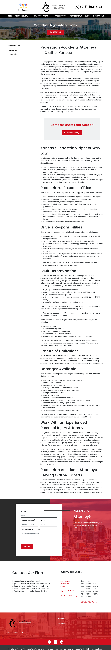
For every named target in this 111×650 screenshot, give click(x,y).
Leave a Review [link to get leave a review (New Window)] (89, 602)
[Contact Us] (98, 16)
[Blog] (87, 16)
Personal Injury (13, 46)
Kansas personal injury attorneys (63, 92)
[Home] (9, 16)
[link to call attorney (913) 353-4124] (88, 7)
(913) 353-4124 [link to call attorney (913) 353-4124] (68, 591)
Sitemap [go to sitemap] (60, 618)
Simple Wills (12, 54)
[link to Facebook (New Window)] (49, 642)
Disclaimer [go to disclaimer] (61, 623)
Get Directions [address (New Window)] (69, 596)
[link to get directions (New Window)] (69, 584)
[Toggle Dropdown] (30, 16)
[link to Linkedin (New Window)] (61, 642)
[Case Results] (60, 16)
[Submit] (27, 546)
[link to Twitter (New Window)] (55, 642)
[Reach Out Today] (72, 132)
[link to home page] (55, 7)
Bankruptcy (12, 50)
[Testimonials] (76, 16)
